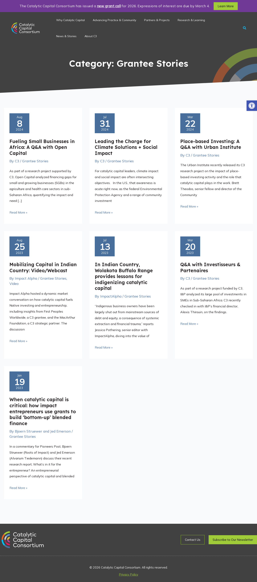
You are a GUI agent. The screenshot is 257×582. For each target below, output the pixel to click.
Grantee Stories (35, 162)
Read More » (18, 213)
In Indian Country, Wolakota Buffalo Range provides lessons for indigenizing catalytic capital (125, 278)
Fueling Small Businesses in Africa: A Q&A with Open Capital (42, 148)
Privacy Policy (128, 574)
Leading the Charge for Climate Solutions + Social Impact (127, 148)
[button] (252, 105)
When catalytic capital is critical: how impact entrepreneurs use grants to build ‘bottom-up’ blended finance (40, 414)
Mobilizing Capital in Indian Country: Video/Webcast (34, 272)
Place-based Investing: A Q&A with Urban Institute (211, 145)
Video (14, 291)
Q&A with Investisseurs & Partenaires (211, 269)
